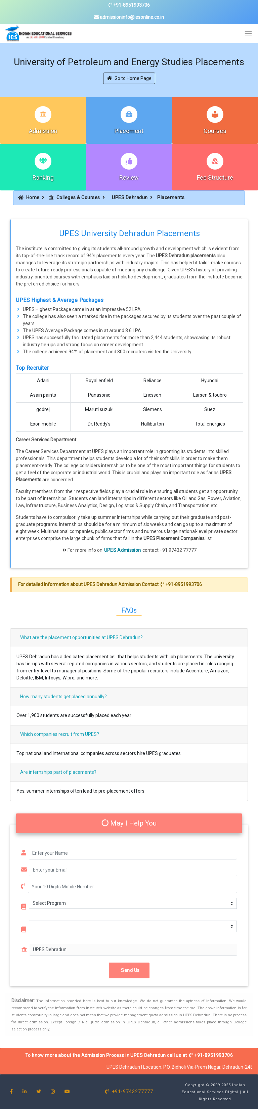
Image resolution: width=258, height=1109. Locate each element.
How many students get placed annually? (63, 696)
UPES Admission (122, 550)
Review (129, 177)
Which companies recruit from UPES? (59, 734)
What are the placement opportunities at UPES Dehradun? (81, 637)
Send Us (129, 970)
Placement (129, 130)
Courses (215, 130)
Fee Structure (215, 177)
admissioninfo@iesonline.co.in (129, 17)
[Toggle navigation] (248, 34)
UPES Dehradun (130, 197)
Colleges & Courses (74, 197)
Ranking (43, 177)
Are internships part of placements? (58, 772)
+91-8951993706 (129, 5)
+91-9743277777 (129, 1091)
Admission (43, 130)
